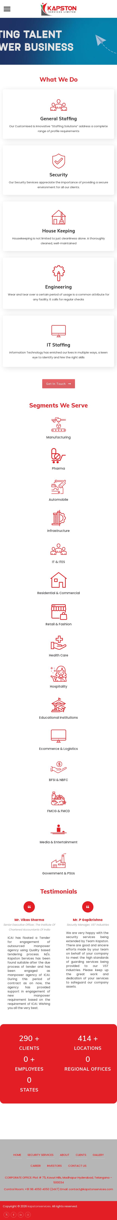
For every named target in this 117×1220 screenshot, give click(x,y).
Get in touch (58, 384)
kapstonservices (39, 1206)
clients (81, 1155)
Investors (54, 1166)
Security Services (41, 1155)
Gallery (98, 1155)
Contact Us (77, 1166)
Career (36, 1166)
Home (17, 1155)
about (64, 1155)
